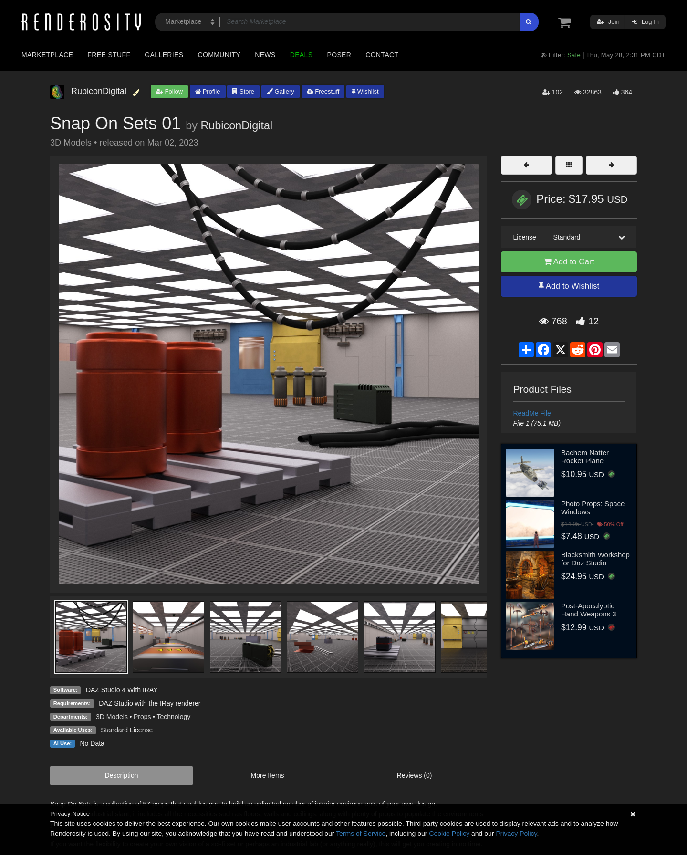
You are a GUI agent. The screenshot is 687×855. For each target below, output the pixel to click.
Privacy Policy (516, 833)
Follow (169, 91)
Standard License (127, 730)
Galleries (164, 55)
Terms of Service (360, 833)
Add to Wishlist (569, 286)
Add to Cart (569, 261)
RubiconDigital (236, 125)
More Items (267, 775)
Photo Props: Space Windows (593, 508)
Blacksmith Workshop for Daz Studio (595, 559)
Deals (301, 55)
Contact (381, 55)
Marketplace (47, 55)
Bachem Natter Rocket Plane (585, 456)
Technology (173, 716)
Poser (339, 55)
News (265, 55)
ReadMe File (532, 413)
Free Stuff (108, 55)
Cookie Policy (449, 833)
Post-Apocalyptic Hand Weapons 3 (588, 610)
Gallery (280, 91)
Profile (207, 91)
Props (142, 716)
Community (219, 55)
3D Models (112, 716)
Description (121, 775)
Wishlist (365, 91)
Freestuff (323, 91)
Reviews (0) (414, 775)
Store (243, 91)
